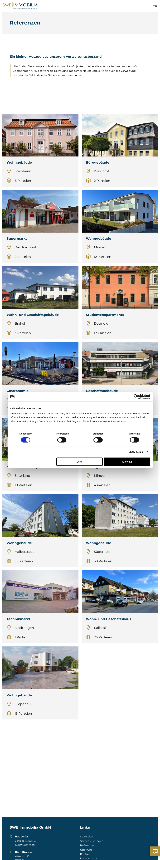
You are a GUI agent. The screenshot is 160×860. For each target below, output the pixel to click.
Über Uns (86, 849)
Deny (79, 461)
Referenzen (87, 845)
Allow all (127, 461)
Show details (136, 451)
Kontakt (85, 854)
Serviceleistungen (91, 841)
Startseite (86, 836)
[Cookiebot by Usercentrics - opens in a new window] (136, 396)
